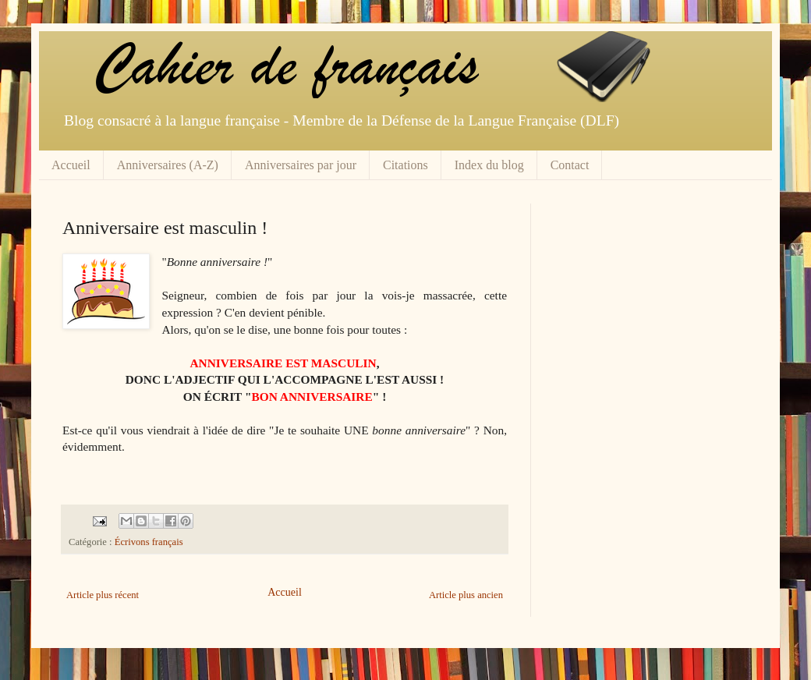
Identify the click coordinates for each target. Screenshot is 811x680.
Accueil (70, 165)
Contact (570, 165)
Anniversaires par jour (300, 165)
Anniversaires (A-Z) (167, 165)
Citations (405, 165)
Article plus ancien (466, 595)
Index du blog (489, 165)
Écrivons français (149, 542)
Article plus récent (102, 595)
